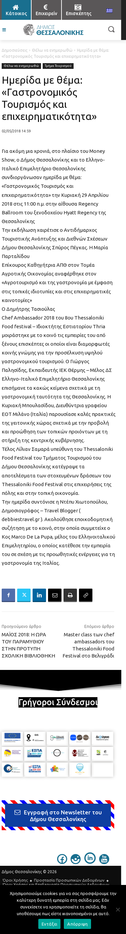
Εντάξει (49, 924)
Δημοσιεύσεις (15, 50)
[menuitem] (109, 11)
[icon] (62, 862)
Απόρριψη (77, 924)
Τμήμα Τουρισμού (58, 66)
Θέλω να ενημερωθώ (52, 50)
